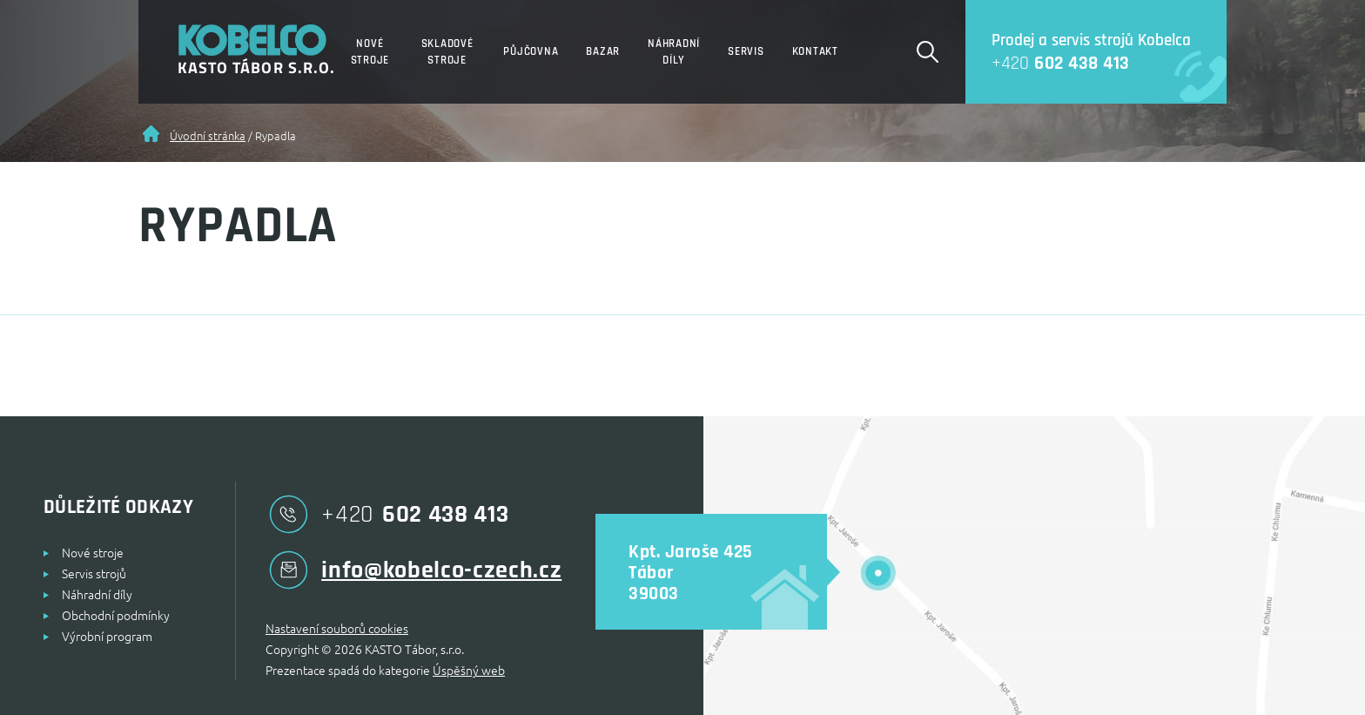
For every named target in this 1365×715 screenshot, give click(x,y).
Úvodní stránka (207, 135)
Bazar (603, 51)
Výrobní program (107, 635)
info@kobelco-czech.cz (413, 570)
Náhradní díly (674, 52)
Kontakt (815, 51)
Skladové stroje (447, 52)
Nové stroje (370, 52)
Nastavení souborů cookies (337, 628)
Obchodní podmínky (116, 615)
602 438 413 (1047, 63)
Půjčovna (530, 51)
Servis (746, 51)
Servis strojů (94, 573)
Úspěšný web (469, 669)
